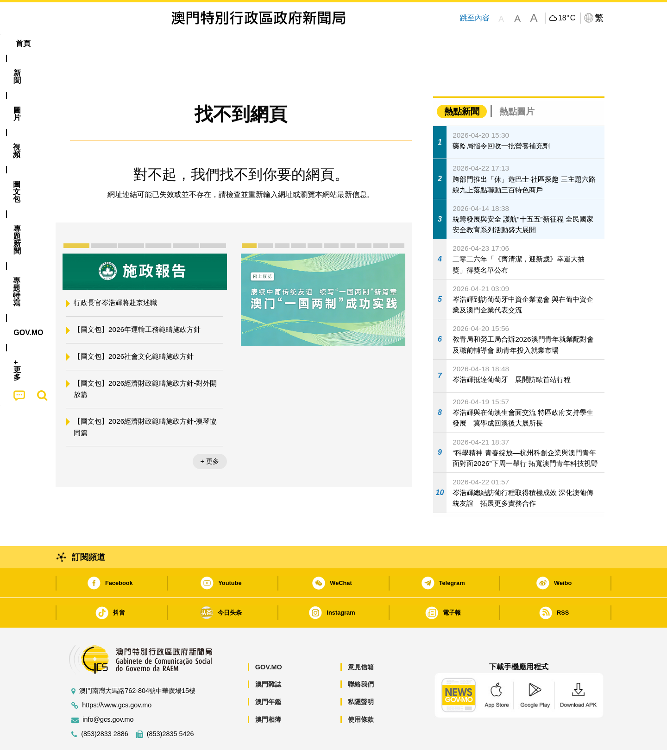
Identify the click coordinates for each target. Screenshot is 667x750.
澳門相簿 (268, 691)
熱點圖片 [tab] (517, 83)
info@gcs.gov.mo (107, 691)
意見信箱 (361, 638)
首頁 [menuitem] (78, 43)
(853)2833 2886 (104, 705)
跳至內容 (474, 18)
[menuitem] (113, 43)
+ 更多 (210, 433)
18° (566, 18)
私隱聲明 (361, 673)
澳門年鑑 (268, 673)
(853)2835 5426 (170, 705)
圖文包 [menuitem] (218, 43)
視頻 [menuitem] (181, 43)
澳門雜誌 (268, 656)
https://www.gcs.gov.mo (116, 677)
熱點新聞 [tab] (461, 83)
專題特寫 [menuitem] (309, 43)
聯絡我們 (361, 656)
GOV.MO (268, 638)
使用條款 (361, 691)
